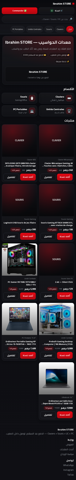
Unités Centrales (34, 29)
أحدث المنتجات (67, 449)
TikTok (70, 474)
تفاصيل (48, 177)
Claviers (60, 29)
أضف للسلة (65, 177)
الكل (70, 29)
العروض (70, 444)
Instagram (68, 470)
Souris (49, 29)
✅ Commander (19, 11)
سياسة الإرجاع (67, 454)
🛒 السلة (56, 11)
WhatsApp (68, 465)
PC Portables (17, 29)
